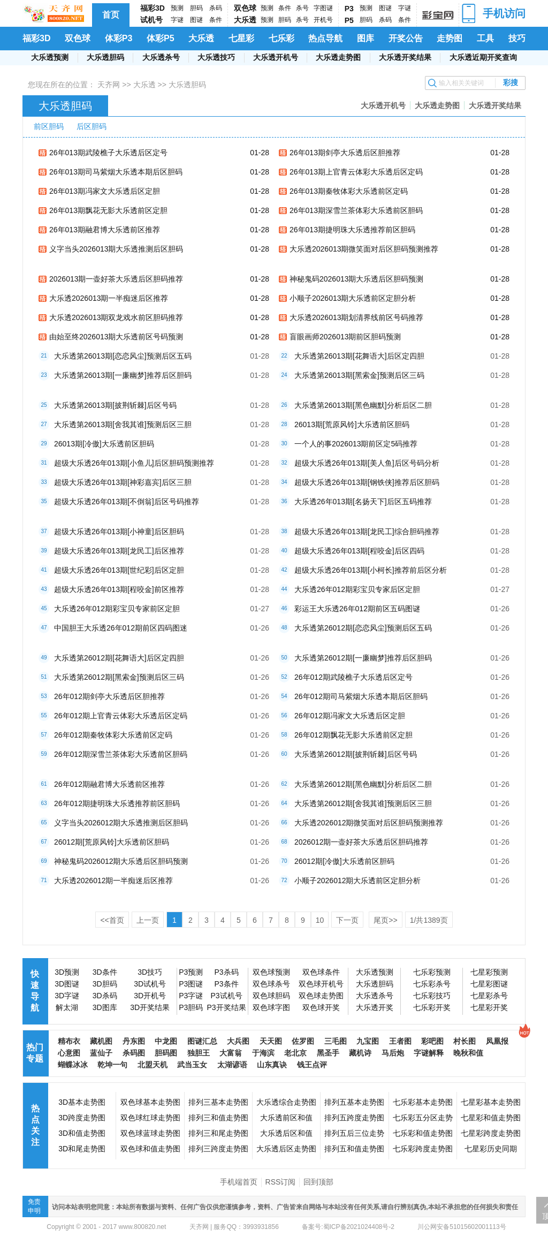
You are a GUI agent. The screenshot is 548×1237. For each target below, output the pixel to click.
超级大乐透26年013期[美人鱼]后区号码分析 (366, 463)
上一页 (147, 920)
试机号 (151, 20)
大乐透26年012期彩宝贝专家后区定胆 (357, 589)
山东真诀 (272, 1064)
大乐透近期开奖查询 (483, 57)
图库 (365, 38)
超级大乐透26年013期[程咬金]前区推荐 (119, 589)
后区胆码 (91, 126)
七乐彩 (281, 38)
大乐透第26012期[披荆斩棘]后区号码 (355, 754)
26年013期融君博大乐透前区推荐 (104, 229)
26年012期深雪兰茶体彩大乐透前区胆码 (120, 754)
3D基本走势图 (81, 1102)
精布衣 (69, 1041)
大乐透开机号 (275, 57)
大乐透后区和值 (286, 1133)
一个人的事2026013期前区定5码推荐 (355, 443)
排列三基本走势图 (218, 1102)
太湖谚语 (232, 1064)
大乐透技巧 (216, 57)
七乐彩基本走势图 (423, 1102)
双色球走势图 (321, 995)
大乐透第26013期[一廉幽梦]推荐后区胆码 (123, 375)
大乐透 (245, 20)
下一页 (347, 920)
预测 (177, 8)
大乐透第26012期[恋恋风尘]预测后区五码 (363, 628)
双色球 (245, 8)
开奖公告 (406, 38)
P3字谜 (191, 995)
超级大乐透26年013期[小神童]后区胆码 (119, 531)
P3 (349, 8)
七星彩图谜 (489, 984)
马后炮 (393, 1053)
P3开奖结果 (226, 1007)
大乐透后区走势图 (286, 1148)
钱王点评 (312, 1064)
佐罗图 (303, 1041)
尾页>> (385, 920)
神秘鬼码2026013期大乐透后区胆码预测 (357, 279)
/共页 (429, 920)
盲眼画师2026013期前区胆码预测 (345, 336)
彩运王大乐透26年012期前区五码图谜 (357, 608)
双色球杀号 (271, 984)
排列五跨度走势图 (354, 1117)
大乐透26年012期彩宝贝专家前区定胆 (117, 608)
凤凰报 (497, 1041)
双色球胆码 (271, 995)
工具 (485, 38)
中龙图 (166, 1041)
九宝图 (367, 1041)
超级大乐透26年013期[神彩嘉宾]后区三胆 (123, 482)
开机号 (323, 20)
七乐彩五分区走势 (423, 1117)
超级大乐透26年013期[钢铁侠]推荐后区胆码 (366, 482)
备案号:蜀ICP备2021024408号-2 (348, 1227)
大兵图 (238, 1041)
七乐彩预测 (432, 972)
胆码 (196, 8)
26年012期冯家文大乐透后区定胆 (349, 715)
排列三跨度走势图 (218, 1148)
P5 (349, 20)
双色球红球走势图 (150, 1117)
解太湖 (67, 1007)
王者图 (400, 1041)
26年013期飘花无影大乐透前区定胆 (108, 210)
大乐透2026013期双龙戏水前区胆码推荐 (116, 317)
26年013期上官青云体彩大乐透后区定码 (356, 172)
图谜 (196, 20)
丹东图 (134, 1041)
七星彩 (241, 38)
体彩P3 (119, 38)
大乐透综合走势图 (286, 1102)
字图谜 (323, 8)
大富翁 (230, 1053)
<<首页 (112, 920)
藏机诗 (360, 1053)
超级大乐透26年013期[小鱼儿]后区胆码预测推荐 (134, 463)
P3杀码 (226, 972)
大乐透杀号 (161, 57)
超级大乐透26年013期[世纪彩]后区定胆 (119, 570)
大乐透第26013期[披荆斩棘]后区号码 (115, 405)
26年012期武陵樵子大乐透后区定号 (353, 677)
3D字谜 (67, 995)
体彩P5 (160, 38)
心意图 (69, 1053)
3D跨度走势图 (81, 1117)
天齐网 (108, 84)
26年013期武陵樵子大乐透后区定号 (108, 152)
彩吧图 (432, 1041)
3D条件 (105, 972)
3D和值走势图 (81, 1133)
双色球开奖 (321, 1007)
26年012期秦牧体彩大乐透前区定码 (113, 735)
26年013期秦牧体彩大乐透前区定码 (349, 191)
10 (320, 920)
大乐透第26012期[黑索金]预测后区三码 (119, 677)
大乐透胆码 (105, 57)
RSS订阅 (280, 1182)
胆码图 (166, 1053)
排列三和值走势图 (218, 1117)
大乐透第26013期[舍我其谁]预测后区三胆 (123, 424)
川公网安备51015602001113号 (461, 1227)
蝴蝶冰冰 (73, 1064)
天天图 (271, 1041)
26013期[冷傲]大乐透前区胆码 (104, 443)
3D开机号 (150, 995)
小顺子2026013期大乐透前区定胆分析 (353, 298)
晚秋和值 (468, 1053)
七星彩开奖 (489, 1007)
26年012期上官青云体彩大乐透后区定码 (120, 715)
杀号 (302, 8)
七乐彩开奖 (432, 1007)
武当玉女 (192, 1064)
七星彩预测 (489, 972)
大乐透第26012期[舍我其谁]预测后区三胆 (363, 803)
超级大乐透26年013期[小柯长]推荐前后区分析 (370, 570)
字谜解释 (429, 1053)
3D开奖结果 (150, 1007)
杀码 (215, 8)
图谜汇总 (202, 1041)
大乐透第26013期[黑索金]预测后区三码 (359, 375)
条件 (215, 20)
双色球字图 (271, 1007)
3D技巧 (150, 972)
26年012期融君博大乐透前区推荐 (109, 784)
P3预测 (191, 972)
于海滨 (263, 1053)
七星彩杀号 (489, 995)
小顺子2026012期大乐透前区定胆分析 (357, 880)
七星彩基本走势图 (491, 1102)
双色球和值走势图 (150, 1148)
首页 (110, 14)
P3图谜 (191, 984)
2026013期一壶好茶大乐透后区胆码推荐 (116, 279)
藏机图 (101, 1041)
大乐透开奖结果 (405, 57)
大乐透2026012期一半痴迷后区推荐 (113, 880)
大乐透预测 (49, 57)
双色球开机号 (321, 984)
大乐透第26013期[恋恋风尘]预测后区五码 (123, 356)
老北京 (295, 1053)
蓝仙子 (101, 1053)
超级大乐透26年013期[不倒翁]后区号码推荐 (126, 501)
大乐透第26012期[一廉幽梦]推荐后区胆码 (363, 658)
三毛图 (335, 1041)
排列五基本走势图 (354, 1102)
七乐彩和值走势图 (423, 1133)
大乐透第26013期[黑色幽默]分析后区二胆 (363, 405)
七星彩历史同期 (491, 1148)
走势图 (449, 38)
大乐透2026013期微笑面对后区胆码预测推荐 (364, 249)
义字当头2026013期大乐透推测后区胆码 (116, 249)
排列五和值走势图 (354, 1148)
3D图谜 (67, 984)
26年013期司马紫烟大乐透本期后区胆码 (115, 172)
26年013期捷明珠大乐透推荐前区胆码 (352, 229)
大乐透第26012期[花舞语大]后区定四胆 (119, 658)
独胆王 (198, 1053)
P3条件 (226, 984)
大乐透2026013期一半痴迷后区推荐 (109, 298)
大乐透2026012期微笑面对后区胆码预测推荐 (369, 822)
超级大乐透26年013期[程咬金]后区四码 (359, 551)
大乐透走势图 (338, 57)
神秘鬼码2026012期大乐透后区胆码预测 (121, 861)
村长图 (464, 1041)
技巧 (517, 38)
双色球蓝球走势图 (150, 1133)
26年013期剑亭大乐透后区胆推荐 (345, 152)
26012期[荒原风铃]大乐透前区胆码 (111, 842)
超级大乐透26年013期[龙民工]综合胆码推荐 (366, 531)
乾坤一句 (112, 1064)
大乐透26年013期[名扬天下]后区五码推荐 (363, 501)
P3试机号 (226, 995)
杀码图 (134, 1053)
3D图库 (105, 1007)
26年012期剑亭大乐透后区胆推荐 (109, 696)
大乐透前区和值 (286, 1117)
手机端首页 (238, 1182)
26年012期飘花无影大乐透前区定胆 (353, 735)
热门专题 (34, 1053)
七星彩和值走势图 (491, 1117)
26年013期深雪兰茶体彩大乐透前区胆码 (356, 210)
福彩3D (152, 8)
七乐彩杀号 (432, 984)
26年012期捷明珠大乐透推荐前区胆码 (117, 803)
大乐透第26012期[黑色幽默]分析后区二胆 (363, 784)
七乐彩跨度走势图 (423, 1148)
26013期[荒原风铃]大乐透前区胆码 (351, 424)
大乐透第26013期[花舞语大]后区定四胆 (359, 356)
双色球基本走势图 (150, 1102)
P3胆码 (191, 1007)
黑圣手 (328, 1053)
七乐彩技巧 (432, 995)
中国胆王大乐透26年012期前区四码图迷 (120, 628)
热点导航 (325, 38)
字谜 (177, 20)
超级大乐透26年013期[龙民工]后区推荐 (119, 551)
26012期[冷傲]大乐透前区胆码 (344, 861)
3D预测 (67, 972)
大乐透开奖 (374, 1007)
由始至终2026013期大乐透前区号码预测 (116, 336)
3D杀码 (105, 995)
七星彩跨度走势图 (491, 1133)
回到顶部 (318, 1182)
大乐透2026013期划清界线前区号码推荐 (357, 317)
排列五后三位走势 (354, 1133)
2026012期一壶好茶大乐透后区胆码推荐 (361, 842)
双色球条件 (321, 972)
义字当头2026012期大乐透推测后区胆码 (121, 822)
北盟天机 (153, 1064)
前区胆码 (49, 126)
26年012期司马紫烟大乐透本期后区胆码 (361, 696)
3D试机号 (150, 984)
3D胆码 (105, 984)
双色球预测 (271, 972)
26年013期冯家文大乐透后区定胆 (104, 191)
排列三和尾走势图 (218, 1133)
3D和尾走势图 (81, 1148)
